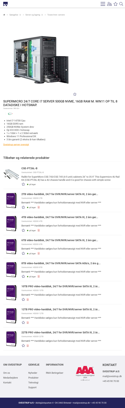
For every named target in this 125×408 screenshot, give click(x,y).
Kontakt (7, 382)
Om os (6, 372)
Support (32, 387)
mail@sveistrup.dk (112, 376)
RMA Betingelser (54, 372)
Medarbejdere (10, 377)
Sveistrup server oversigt (16, 144)
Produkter (33, 377)
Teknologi (33, 382)
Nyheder (32, 372)
